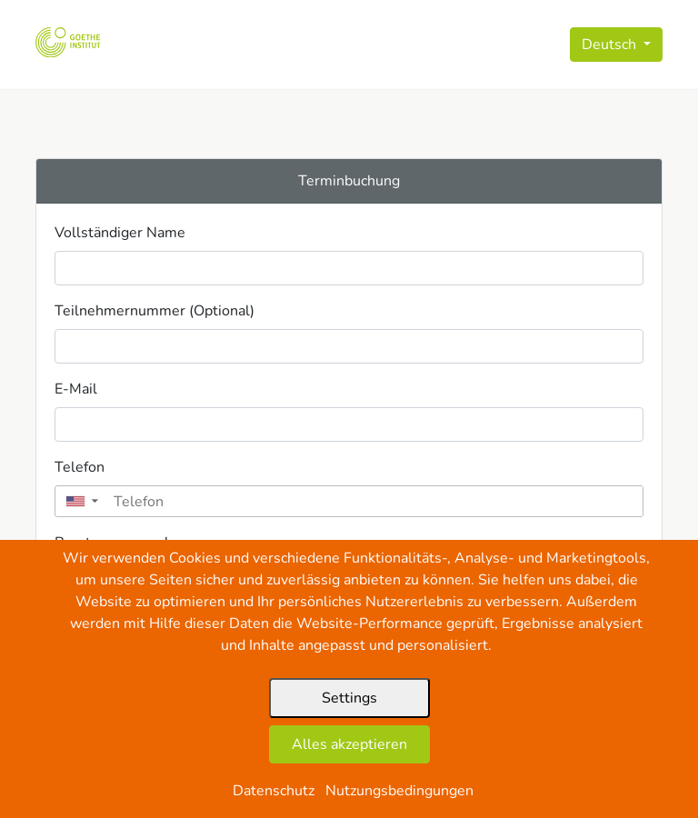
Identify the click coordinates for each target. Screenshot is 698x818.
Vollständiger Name (120, 233)
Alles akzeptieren (349, 744)
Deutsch (611, 45)
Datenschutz (273, 791)
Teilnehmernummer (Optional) (154, 311)
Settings (349, 698)
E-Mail (76, 389)
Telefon (80, 467)
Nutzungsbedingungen (399, 791)
